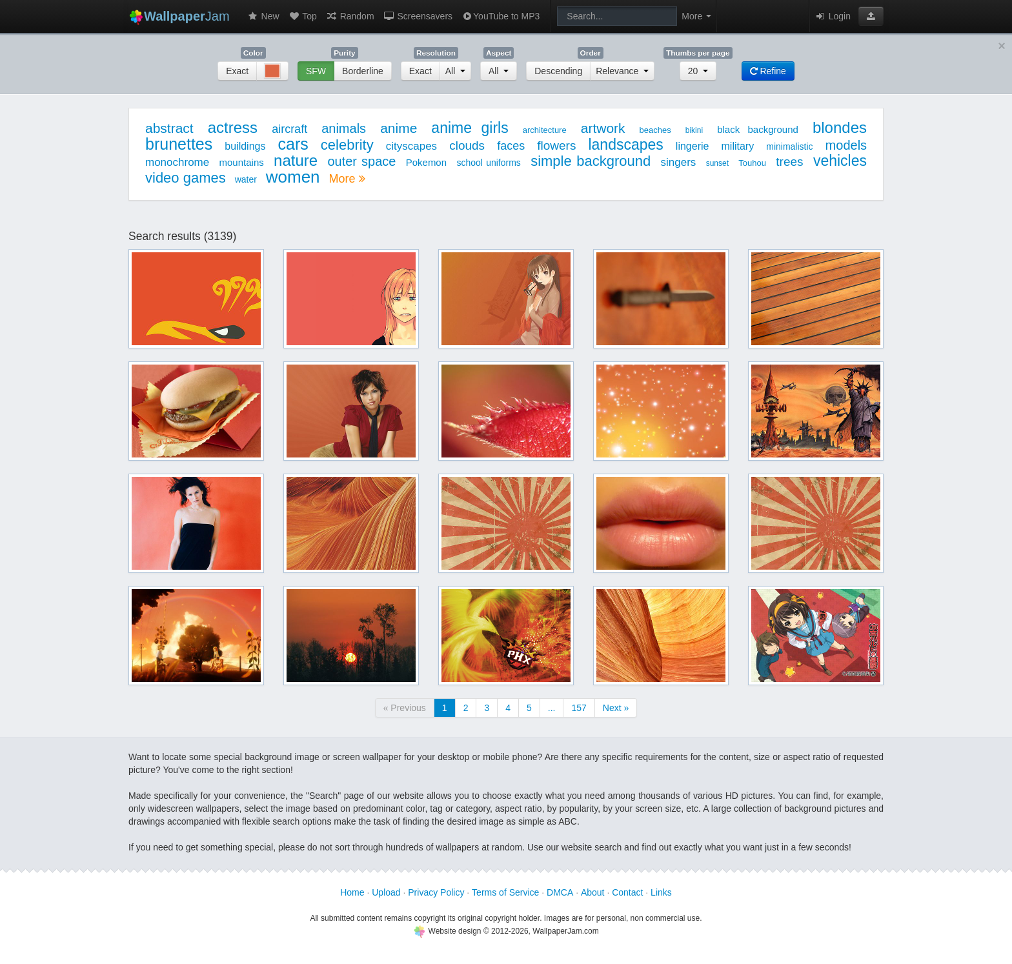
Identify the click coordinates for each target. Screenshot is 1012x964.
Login (833, 16)
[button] (871, 16)
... (552, 708)
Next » (616, 708)
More (347, 178)
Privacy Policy (436, 892)
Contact (627, 892)
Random (350, 16)
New (263, 16)
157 (578, 708)
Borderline (362, 71)
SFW (316, 71)
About (593, 892)
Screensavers (417, 16)
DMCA (560, 892)
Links (661, 892)
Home (352, 892)
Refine (768, 71)
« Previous (404, 708)
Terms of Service (505, 892)
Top (302, 16)
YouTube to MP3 (500, 16)
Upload (386, 892)
